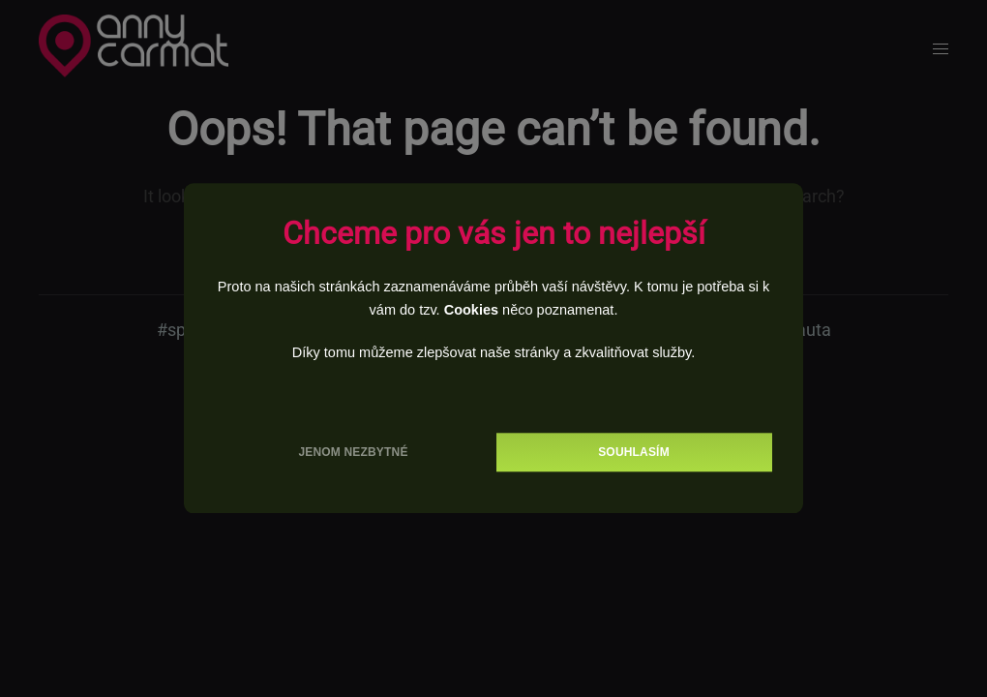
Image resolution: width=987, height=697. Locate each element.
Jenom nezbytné (352, 453)
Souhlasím (634, 453)
